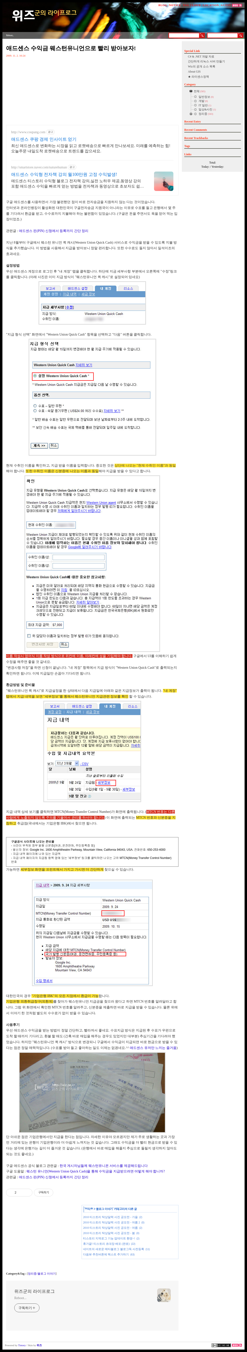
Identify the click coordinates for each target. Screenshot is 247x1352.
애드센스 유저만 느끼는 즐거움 (153, 1048)
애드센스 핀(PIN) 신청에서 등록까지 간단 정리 (53, 231)
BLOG (162, 5)
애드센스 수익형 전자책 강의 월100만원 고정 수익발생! (64, 174)
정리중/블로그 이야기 (41, 1273)
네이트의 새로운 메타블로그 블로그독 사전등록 (113, 1249)
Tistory (22, 1345)
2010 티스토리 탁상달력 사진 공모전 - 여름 (110, 1227)
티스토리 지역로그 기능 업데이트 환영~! (109, 1238)
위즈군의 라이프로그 (34, 1291)
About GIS (194, 71)
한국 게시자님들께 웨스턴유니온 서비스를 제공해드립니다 (104, 1166)
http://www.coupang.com (28, 132)
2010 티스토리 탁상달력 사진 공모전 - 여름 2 (111, 1222)
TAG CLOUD (192, 5)
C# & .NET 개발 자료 (201, 56)
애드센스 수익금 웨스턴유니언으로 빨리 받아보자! (71, 48)
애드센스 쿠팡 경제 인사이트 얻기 (44, 139)
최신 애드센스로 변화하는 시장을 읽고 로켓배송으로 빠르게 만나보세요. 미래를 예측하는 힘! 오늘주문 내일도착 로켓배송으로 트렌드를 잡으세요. (90, 148)
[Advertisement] (42, 1237)
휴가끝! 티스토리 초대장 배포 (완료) (106, 1243)
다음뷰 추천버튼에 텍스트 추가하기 (106, 1254)
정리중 (89, 1209)
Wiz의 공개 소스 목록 (201, 66)
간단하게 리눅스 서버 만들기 (206, 61)
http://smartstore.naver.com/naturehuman (39, 167)
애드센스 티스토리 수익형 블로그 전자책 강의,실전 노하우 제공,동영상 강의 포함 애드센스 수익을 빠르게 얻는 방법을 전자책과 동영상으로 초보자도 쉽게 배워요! (77, 184)
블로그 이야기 (104, 1209)
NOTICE (175, 5)
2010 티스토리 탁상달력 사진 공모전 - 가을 (110, 1217)
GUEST (226, 5)
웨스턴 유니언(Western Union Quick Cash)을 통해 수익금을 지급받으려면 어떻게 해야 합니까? (95, 1171)
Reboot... (20, 1298)
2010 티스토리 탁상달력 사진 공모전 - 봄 (109, 1233)
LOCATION (211, 5)
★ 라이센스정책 (198, 76)
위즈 (39, 1345)
